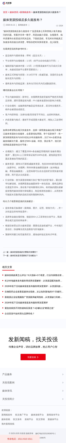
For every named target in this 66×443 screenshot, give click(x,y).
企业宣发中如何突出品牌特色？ (20, 313)
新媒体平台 (53, 419)
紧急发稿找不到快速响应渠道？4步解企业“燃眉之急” (29, 308)
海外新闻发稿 (8, 424)
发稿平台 (29, 419)
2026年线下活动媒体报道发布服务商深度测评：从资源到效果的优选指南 (34, 286)
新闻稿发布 (7, 414)
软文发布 (17, 419)
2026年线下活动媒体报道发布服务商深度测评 (26, 302)
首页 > (6, 12)
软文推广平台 (21, 414)
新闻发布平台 (53, 414)
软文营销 (40, 419)
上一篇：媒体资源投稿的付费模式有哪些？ (20, 252)
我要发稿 (33, 357)
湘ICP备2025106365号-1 (45, 434)
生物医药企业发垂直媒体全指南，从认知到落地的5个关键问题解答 (34, 291)
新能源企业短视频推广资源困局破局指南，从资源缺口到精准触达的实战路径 (34, 297)
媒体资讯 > (15, 12)
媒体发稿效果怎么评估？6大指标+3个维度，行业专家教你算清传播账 (34, 275)
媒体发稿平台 (37, 414)
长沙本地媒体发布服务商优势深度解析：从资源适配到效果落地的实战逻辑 (34, 280)
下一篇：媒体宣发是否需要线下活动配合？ (20, 256)
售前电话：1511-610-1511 (19, 439)
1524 (59, 25)
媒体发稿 (6, 419)
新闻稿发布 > (26, 12)
